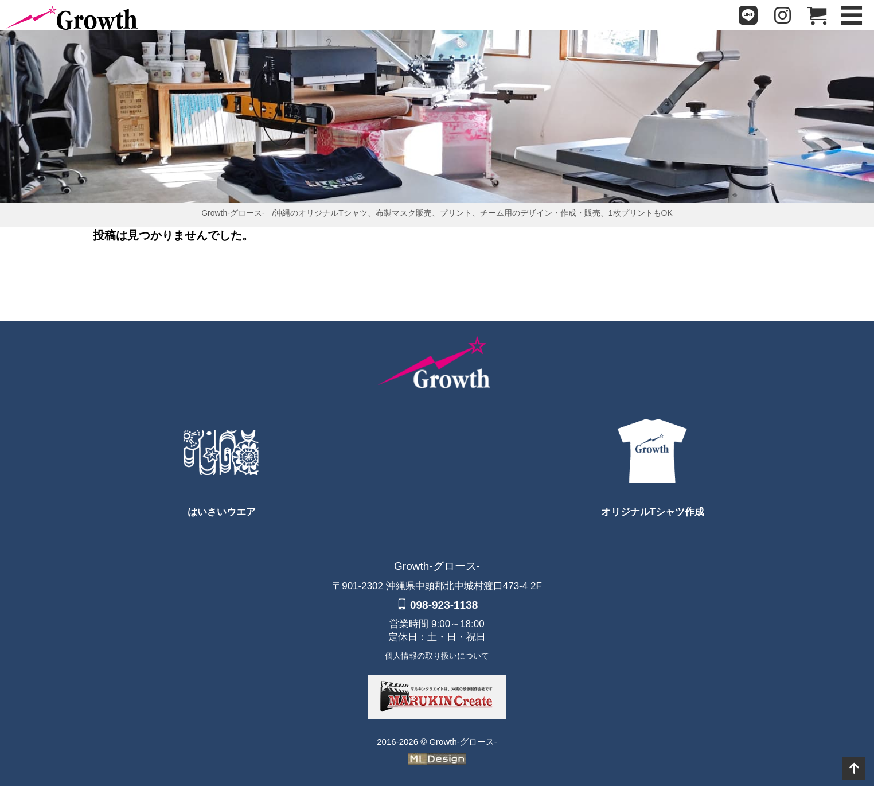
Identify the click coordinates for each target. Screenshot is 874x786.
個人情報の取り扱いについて (437, 655)
